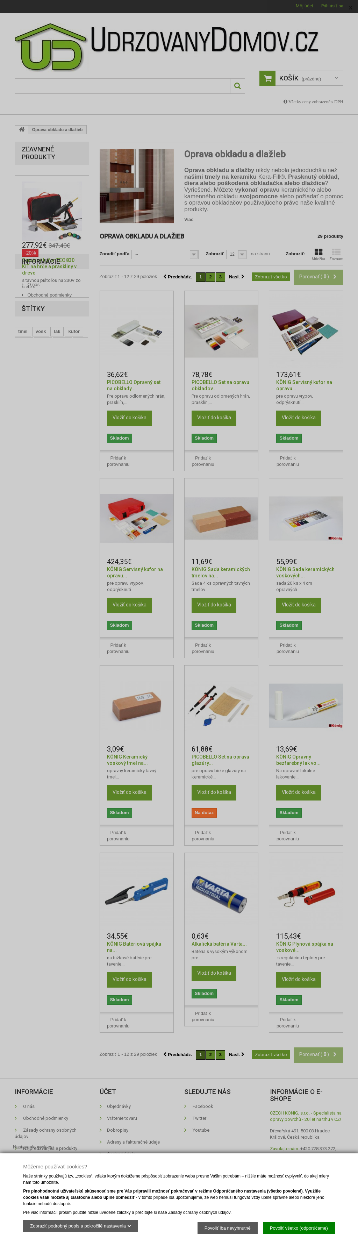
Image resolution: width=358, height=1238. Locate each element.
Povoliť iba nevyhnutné (228, 1227)
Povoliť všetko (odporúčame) (299, 1227)
